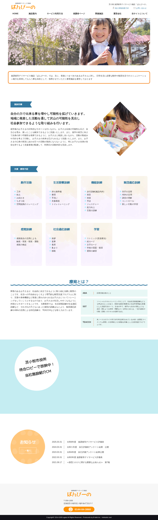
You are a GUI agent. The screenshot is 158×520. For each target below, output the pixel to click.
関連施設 (99, 14)
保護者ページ (79, 14)
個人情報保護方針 (122, 8)
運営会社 (117, 14)
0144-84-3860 (82, 509)
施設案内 (33, 14)
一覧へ (28, 451)
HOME (15, 14)
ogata (65, 517)
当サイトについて (140, 14)
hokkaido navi (107, 517)
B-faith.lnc (96, 517)
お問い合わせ (141, 8)
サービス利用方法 (55, 14)
